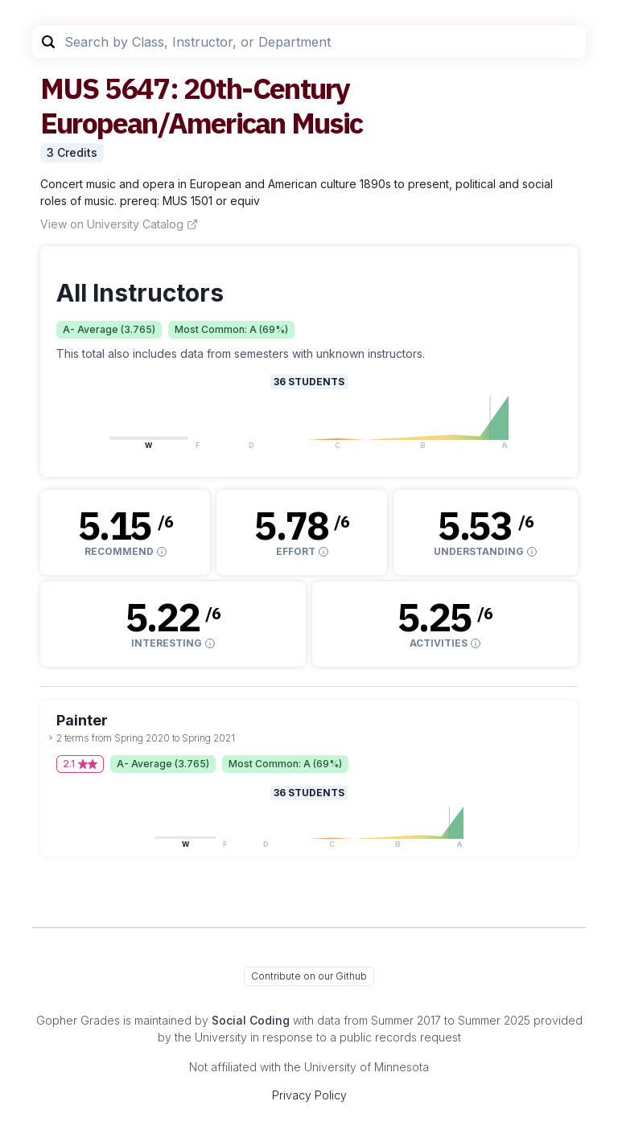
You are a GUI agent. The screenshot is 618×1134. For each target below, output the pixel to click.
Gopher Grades (78, 1020)
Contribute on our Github (309, 976)
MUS (69, 88)
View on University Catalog (119, 224)
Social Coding (251, 1020)
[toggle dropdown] (50, 737)
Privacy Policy (309, 1095)
